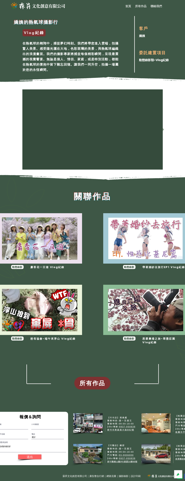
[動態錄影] (17, 267)
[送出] (29, 456)
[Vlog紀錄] (34, 32)
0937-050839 (127, 427)
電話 (33, 434)
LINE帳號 (35, 424)
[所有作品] (92, 383)
